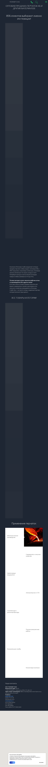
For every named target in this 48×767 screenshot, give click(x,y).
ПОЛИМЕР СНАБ (15, 2)
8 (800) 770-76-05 (9, 697)
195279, (17, 688)
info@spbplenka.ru (9, 700)
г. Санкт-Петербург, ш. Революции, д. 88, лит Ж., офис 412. (18, 690)
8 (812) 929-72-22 (9, 696)
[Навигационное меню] (46, 1)
